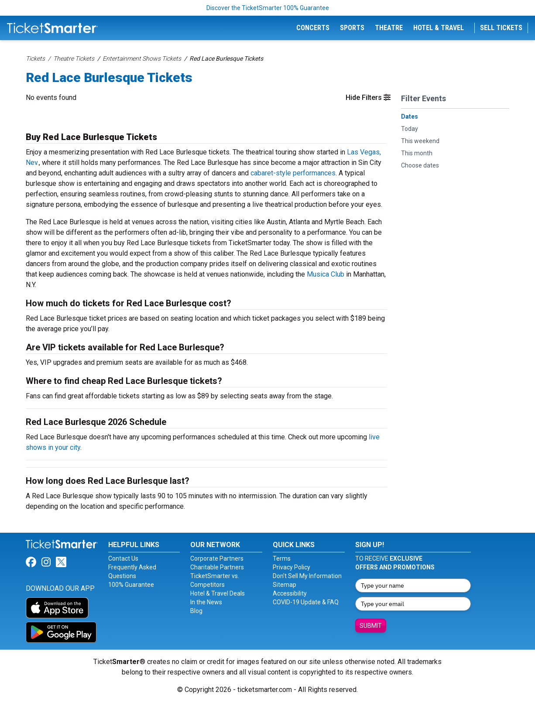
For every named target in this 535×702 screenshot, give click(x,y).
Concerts (312, 28)
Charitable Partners (217, 567)
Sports (352, 28)
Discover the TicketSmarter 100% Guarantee (267, 7)
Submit (371, 625)
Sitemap (284, 584)
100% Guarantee (131, 584)
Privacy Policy (291, 567)
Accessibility (290, 593)
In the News (206, 602)
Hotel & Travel (438, 28)
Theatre (389, 28)
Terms (282, 558)
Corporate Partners (216, 558)
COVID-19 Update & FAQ (306, 602)
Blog (196, 610)
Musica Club (325, 274)
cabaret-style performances (293, 173)
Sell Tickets (501, 28)
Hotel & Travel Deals (217, 593)
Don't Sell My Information (307, 575)
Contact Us (123, 558)
